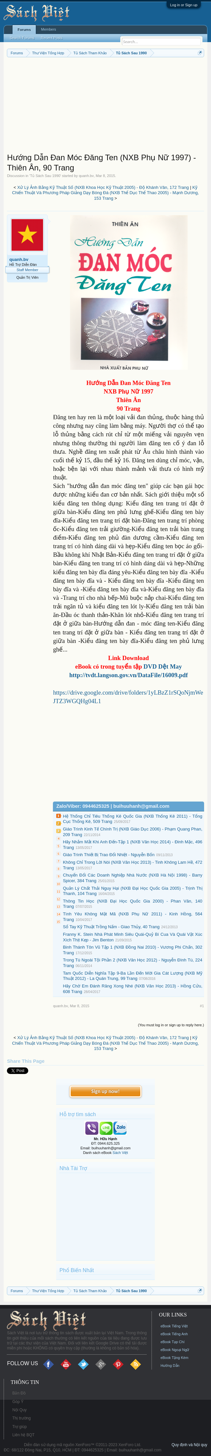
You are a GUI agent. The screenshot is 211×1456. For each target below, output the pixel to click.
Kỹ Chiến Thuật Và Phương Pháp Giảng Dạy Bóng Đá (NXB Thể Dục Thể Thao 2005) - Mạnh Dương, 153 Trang (105, 193)
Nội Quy (19, 1410)
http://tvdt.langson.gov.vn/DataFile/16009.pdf (128, 675)
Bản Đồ (19, 1393)
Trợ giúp (19, 1426)
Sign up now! (105, 1091)
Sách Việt (120, 1153)
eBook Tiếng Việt (174, 1326)
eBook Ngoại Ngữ (174, 1350)
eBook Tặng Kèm (174, 1358)
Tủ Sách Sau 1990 (45, 176)
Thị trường (21, 1418)
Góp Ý (17, 1401)
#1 (202, 1006)
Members (48, 29)
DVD (163, 666)
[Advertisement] (105, 107)
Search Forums (22, 38)
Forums (24, 30)
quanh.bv (86, 176)
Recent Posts (51, 38)
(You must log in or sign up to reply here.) (171, 1025)
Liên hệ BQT (23, 1435)
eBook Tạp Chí (172, 1342)
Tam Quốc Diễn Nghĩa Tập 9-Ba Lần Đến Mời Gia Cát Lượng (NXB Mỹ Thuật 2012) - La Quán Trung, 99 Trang (132, 976)
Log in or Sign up (183, 5)
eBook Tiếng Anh (174, 1334)
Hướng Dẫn (169, 1365)
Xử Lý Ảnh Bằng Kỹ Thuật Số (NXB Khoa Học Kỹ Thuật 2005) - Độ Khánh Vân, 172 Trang (103, 187)
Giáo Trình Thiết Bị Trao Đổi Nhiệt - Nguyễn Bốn (108, 854)
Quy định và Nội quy (189, 1445)
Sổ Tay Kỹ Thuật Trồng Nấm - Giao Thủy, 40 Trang (111, 926)
